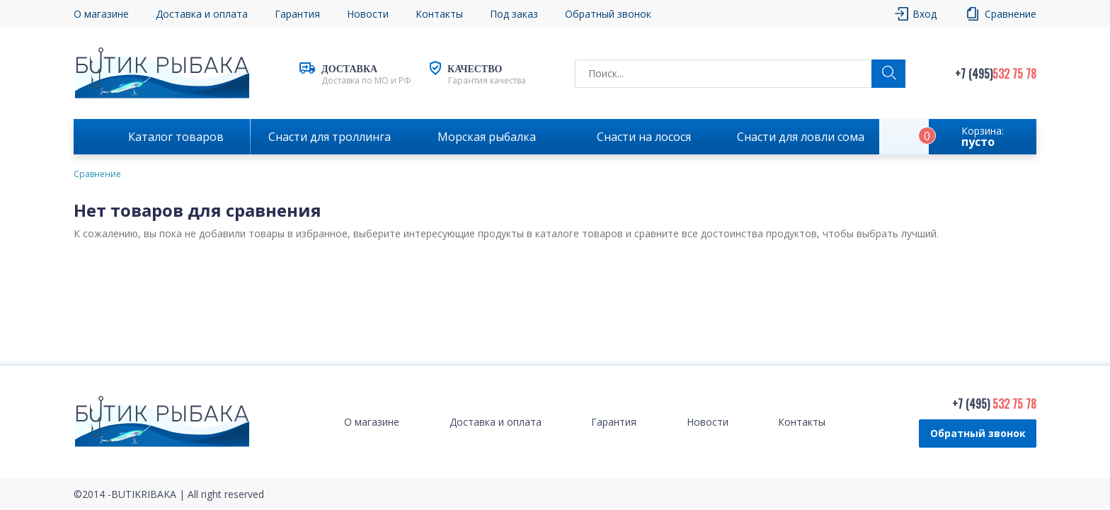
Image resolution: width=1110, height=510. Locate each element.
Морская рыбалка (486, 136)
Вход (924, 14)
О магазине (101, 14)
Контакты (439, 14)
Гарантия (297, 14)
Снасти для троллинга (329, 136)
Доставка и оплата (202, 14)
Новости (368, 14)
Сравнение (1010, 14)
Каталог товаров (176, 136)
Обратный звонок (608, 14)
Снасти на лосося (644, 136)
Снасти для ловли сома (800, 136)
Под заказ (514, 14)
